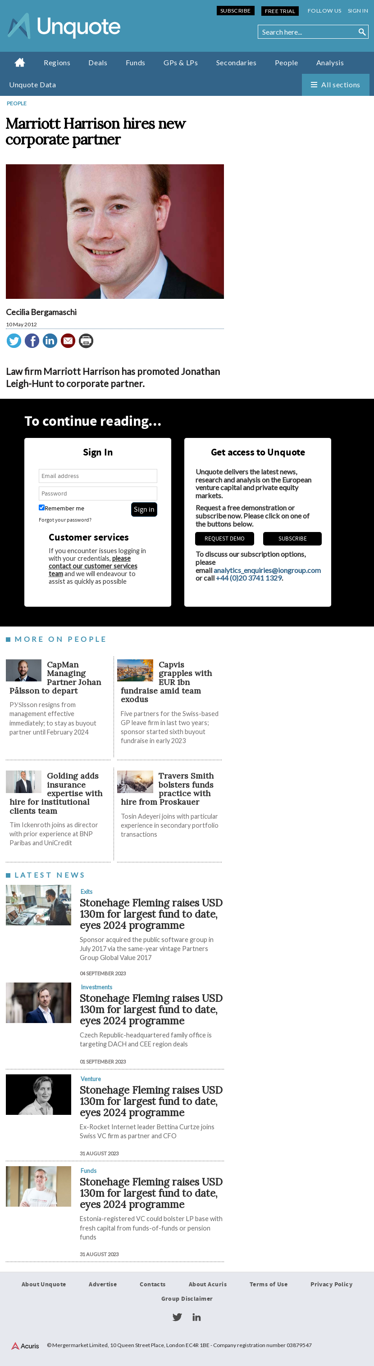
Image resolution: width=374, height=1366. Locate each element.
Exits (86, 891)
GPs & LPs (181, 62)
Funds (136, 62)
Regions (57, 62)
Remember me (61, 508)
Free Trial (280, 11)
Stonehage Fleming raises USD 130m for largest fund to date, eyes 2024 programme (151, 913)
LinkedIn (196, 1317)
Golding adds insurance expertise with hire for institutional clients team (55, 793)
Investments (96, 987)
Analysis (330, 62)
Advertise (103, 1284)
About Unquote (44, 1284)
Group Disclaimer (187, 1298)
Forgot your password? (65, 520)
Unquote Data (32, 84)
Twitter (177, 1317)
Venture (91, 1078)
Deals (97, 62)
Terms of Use (268, 1284)
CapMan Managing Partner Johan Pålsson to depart (55, 677)
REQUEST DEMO (225, 538)
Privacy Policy (331, 1284)
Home (20, 62)
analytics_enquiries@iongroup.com (267, 570)
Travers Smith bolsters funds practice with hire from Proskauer (167, 789)
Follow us (325, 10)
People (286, 62)
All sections (340, 84)
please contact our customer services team (93, 566)
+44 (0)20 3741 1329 (249, 577)
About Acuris (208, 1284)
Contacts (152, 1284)
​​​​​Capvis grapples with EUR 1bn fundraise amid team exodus (166, 681)
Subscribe (235, 10)
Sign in (358, 10)
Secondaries (236, 62)
